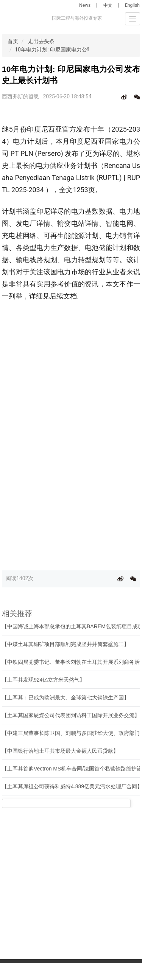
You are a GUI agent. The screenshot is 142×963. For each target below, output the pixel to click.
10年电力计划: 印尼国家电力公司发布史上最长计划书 (77, 50)
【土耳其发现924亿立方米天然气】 (43, 680)
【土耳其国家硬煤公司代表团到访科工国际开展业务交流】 (71, 715)
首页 (13, 41)
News (85, 5)
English (132, 5)
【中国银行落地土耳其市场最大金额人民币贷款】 (60, 751)
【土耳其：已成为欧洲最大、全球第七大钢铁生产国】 (65, 697)
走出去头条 (41, 41)
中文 (107, 5)
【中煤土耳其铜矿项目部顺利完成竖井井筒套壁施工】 (65, 644)
